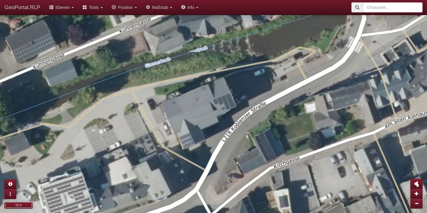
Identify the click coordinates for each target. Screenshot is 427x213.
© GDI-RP (12, 22)
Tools (93, 7)
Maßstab (159, 7)
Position (124, 7)
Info (189, 7)
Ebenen (61, 7)
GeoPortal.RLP (22, 7)
